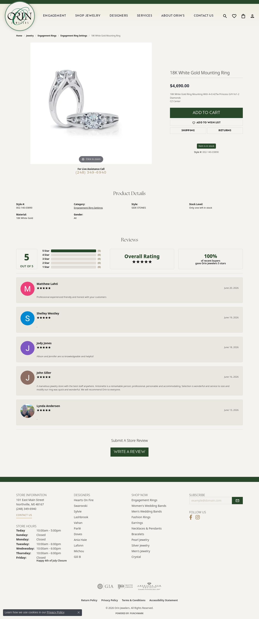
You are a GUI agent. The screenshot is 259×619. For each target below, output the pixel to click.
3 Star (45, 259)
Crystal (136, 557)
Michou (79, 551)
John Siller (44, 373)
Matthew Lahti (47, 284)
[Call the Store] (26, 509)
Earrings (137, 523)
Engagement (54, 15)
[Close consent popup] (78, 612)
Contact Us (203, 15)
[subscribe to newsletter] (237, 500)
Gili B (77, 557)
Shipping (188, 130)
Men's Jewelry (141, 551)
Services (144, 15)
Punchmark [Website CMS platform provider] (137, 613)
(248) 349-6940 (91, 172)
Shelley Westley (48, 313)
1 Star (45, 267)
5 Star (45, 251)
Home (19, 35)
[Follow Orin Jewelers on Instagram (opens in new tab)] (197, 517)
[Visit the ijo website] (125, 586)
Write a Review (129, 452)
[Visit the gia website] (105, 586)
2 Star (45, 263)
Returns (225, 130)
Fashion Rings (141, 517)
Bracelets (138, 534)
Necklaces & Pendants (147, 528)
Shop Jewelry (88, 15)
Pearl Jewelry (140, 540)
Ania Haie (80, 540)
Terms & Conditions (133, 600)
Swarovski (80, 506)
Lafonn (78, 545)
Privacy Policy (109, 600)
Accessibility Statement (163, 600)
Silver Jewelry (141, 545)
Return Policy (89, 600)
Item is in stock (206, 145)
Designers (119, 15)
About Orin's (173, 15)
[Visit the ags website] (149, 586)
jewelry (30, 35)
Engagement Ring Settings (74, 35)
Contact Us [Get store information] (24, 515)
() (99, 251)
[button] (225, 16)
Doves (78, 534)
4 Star (45, 255)
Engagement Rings (47, 35)
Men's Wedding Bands (147, 511)
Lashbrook (81, 517)
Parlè (77, 528)
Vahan (78, 523)
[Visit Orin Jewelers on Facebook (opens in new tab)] (190, 517)
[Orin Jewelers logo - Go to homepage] (20, 16)
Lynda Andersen (48, 406)
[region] (91, 103)
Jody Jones (44, 343)
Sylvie (78, 511)
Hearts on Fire (83, 500)
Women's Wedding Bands (149, 506)
